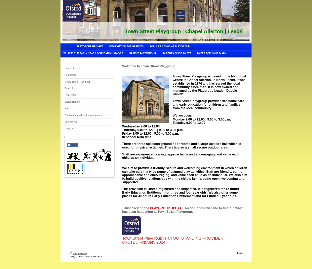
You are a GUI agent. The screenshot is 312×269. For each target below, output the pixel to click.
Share (72, 145)
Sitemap (83, 253)
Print (73, 253)
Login (240, 253)
